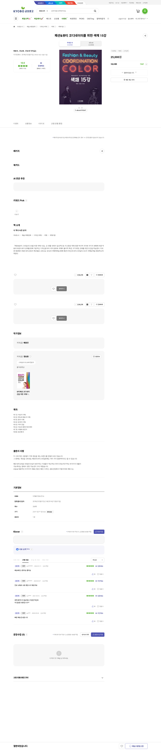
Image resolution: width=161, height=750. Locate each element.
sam (60, 3)
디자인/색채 (43, 27)
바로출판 (80, 3)
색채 (52, 27)
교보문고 (40, 3)
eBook (50, 3)
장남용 (21, 51)
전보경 (27, 51)
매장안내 (138, 3)
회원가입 (111, 3)
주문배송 (131, 3)
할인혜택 (131, 19)
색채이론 (61, 27)
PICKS (81, 19)
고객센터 (145, 3)
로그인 (117, 3)
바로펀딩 (73, 19)
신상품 (56, 19)
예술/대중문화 (31, 27)
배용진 (15, 51)
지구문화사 (17, 55)
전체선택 (80, 275)
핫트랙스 (70, 3)
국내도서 (19, 27)
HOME (14, 27)
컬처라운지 (101, 19)
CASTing (90, 19)
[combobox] (42, 11)
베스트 (48, 19)
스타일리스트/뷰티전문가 (26, 362)
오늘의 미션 (122, 19)
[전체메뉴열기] (15, 18)
